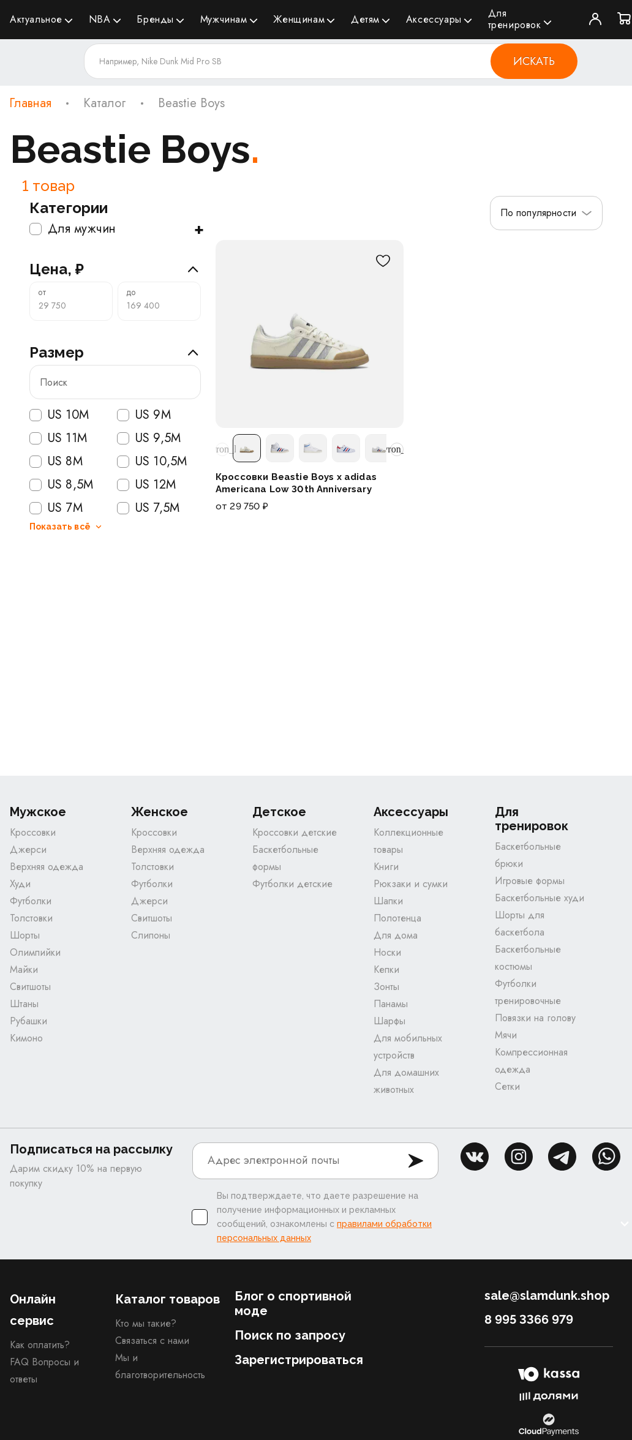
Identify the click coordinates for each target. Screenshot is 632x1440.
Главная (30, 103)
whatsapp (606, 1156)
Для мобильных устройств (408, 1046)
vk (475, 1156)
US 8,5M (61, 484)
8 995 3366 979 (528, 1319)
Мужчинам (223, 19)
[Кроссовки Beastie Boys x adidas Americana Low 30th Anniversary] (310, 334)
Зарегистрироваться (299, 1359)
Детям (365, 19)
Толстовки (31, 918)
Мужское (38, 812)
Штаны (24, 1004)
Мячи (506, 1035)
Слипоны (150, 935)
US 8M (56, 461)
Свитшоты (30, 987)
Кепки (386, 969)
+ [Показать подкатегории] (198, 229)
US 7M (56, 508)
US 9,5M (149, 438)
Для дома (396, 935)
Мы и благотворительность (160, 1366)
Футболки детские (292, 884)
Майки (24, 969)
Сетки (507, 1086)
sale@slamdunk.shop (546, 1295)
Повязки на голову (535, 1018)
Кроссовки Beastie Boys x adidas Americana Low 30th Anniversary (296, 483)
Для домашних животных (406, 1081)
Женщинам (299, 19)
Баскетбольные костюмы (528, 957)
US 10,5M (152, 461)
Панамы (391, 1004)
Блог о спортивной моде (293, 1303)
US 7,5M (148, 508)
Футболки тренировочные (528, 992)
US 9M (144, 415)
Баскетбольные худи (539, 898)
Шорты (25, 935)
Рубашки (28, 1021)
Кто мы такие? (145, 1323)
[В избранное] (383, 261)
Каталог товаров (167, 1299)
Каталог (104, 103)
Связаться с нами (152, 1340)
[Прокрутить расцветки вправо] (397, 449)
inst (519, 1156)
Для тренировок (514, 19)
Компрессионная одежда (531, 1060)
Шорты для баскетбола (519, 923)
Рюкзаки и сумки (411, 884)
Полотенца (397, 918)
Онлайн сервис (33, 1310)
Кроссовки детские (294, 832)
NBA (100, 19)
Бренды (155, 19)
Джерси (28, 849)
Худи (20, 884)
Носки (387, 952)
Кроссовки (33, 832)
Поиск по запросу (290, 1335)
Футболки (30, 901)
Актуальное (36, 19)
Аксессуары (434, 19)
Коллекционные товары (408, 841)
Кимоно (26, 1038)
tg (562, 1156)
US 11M (58, 438)
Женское (159, 812)
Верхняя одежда (46, 867)
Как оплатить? (40, 1345)
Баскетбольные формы (285, 858)
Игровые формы (530, 881)
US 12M (146, 484)
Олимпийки (35, 952)
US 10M (59, 415)
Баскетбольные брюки (528, 855)
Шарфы (389, 1021)
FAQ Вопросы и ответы (44, 1370)
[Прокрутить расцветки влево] (222, 449)
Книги (386, 867)
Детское (279, 812)
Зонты (386, 987)
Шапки (388, 901)
